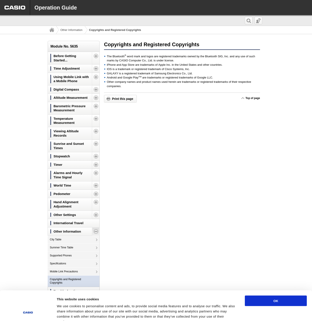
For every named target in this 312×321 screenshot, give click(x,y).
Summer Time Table (61, 247)
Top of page (252, 98)
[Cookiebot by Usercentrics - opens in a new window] (28, 312)
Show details (227, 312)
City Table (55, 239)
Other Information (71, 30)
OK (275, 274)
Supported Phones (61, 255)
